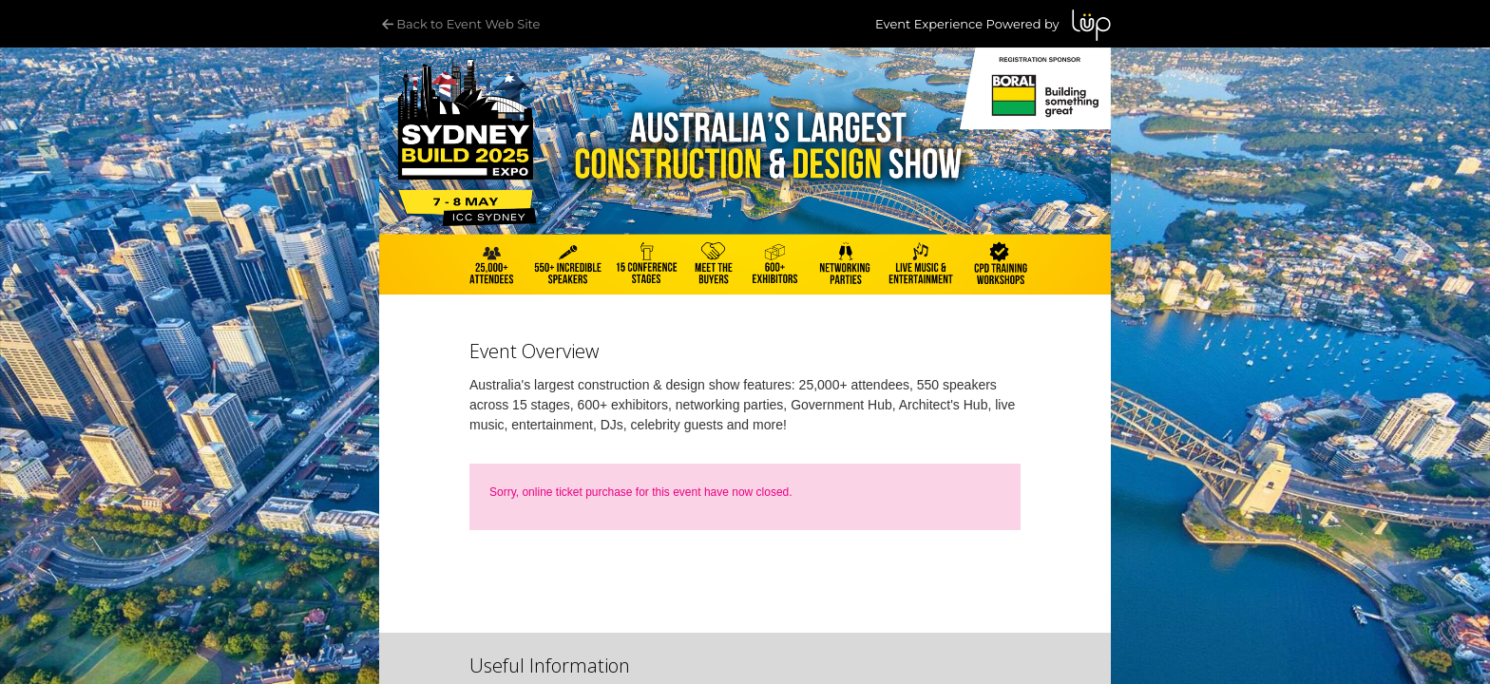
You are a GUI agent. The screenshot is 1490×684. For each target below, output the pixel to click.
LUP (1091, 25)
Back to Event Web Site (459, 23)
